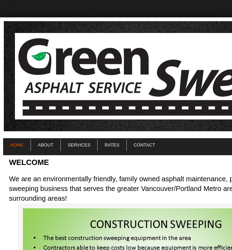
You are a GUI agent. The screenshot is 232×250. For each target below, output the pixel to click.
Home (17, 145)
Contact (144, 145)
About (45, 145)
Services (79, 145)
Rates (112, 145)
